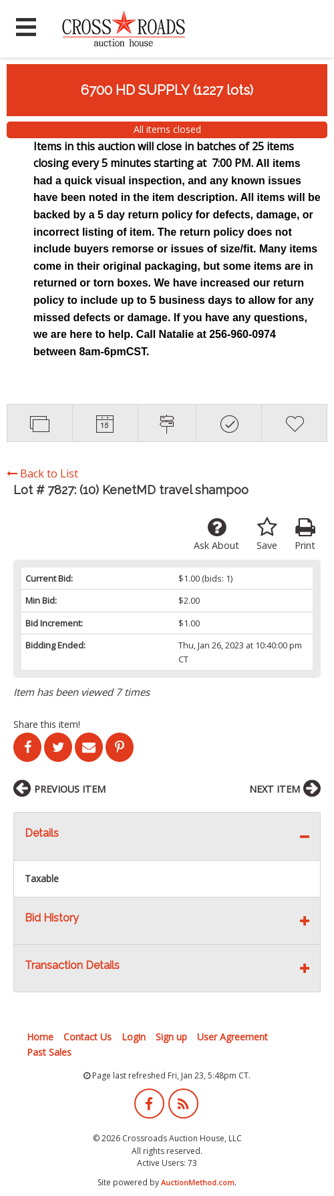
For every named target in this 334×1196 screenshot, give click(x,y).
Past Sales (49, 1052)
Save (267, 534)
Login (134, 1036)
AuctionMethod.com (197, 1182)
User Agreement (232, 1036)
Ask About (216, 534)
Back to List (42, 473)
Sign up (171, 1036)
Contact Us (87, 1036)
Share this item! (46, 724)
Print (305, 534)
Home (40, 1036)
